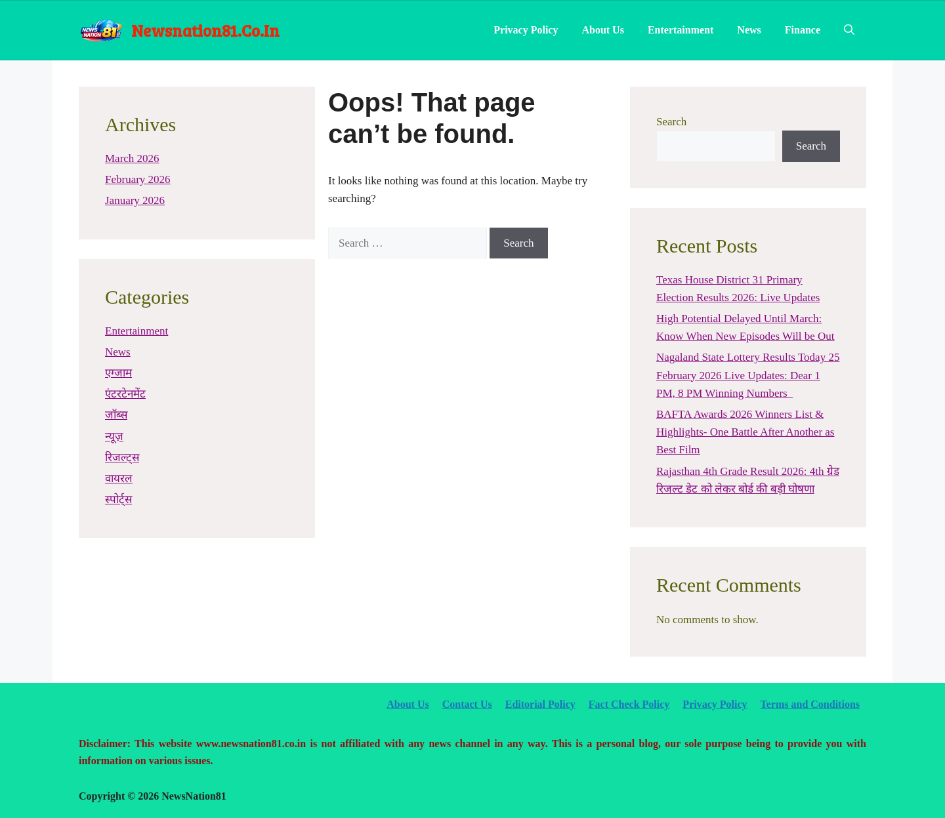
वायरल (119, 478)
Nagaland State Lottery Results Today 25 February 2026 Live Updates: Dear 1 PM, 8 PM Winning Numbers (747, 375)
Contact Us (467, 704)
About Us (602, 29)
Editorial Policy (540, 704)
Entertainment (680, 29)
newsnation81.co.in (205, 30)
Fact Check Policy (629, 704)
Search (671, 121)
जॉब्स (116, 415)
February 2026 (138, 179)
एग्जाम (118, 373)
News (749, 29)
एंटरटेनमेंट (125, 394)
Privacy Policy (526, 29)
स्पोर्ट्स (118, 499)
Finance (802, 29)
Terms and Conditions (810, 704)
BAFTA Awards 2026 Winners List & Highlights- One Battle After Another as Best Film (745, 432)
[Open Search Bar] (849, 30)
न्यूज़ (114, 436)
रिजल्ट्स (122, 457)
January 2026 (135, 200)
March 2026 (132, 158)
